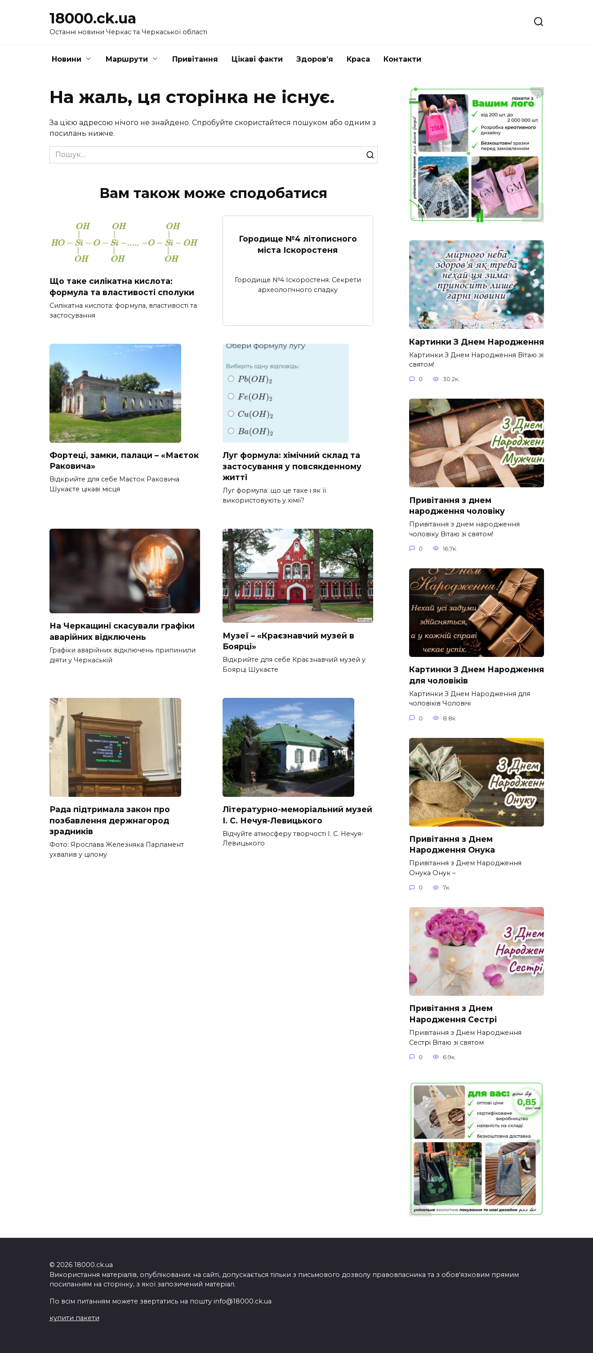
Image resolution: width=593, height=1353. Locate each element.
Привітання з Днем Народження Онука (452, 845)
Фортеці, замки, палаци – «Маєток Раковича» (124, 460)
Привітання (195, 59)
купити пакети (74, 1318)
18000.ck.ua (92, 18)
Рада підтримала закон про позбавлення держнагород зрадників (109, 820)
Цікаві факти (257, 59)
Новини (66, 59)
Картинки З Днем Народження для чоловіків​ (476, 675)
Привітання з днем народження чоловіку (457, 505)
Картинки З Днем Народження (476, 341)
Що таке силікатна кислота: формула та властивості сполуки (121, 286)
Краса (358, 59)
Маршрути (127, 59)
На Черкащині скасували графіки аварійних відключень (122, 631)
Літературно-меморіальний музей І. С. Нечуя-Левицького (297, 815)
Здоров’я (314, 59)
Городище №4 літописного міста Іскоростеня (298, 244)
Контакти (402, 59)
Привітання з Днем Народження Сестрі (453, 1014)
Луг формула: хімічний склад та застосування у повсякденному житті (292, 466)
